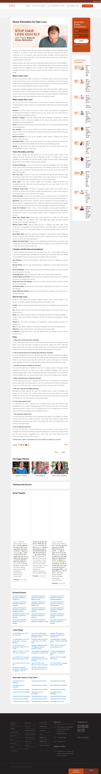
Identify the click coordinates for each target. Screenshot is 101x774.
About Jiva (28, 723)
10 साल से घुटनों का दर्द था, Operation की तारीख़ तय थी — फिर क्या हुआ (21, 647)
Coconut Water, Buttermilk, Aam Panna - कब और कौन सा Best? (57, 653)
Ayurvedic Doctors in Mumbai (59, 685)
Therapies (27, 726)
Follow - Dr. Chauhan (83, 737)
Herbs (26, 749)
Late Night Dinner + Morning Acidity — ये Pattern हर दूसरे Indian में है (59, 641)
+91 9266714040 (74, 1)
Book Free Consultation (76, 771)
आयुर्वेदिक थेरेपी (43, 741)
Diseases (27, 5)
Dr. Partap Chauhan (30, 734)
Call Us (91, 770)
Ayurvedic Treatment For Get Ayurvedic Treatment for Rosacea (58, 621)
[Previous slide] (13, 469)
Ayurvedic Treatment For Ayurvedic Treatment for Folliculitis (20, 603)
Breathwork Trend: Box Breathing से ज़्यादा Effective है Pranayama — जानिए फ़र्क (20, 669)
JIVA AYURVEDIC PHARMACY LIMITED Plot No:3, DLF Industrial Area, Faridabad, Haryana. (65, 730)
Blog (49, 5)
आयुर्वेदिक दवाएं (43, 737)
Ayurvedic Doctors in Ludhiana (21, 701)
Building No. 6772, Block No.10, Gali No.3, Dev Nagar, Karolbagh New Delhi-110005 (65, 753)
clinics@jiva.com (61, 741)
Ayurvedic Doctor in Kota (57, 701)
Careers (27, 745)
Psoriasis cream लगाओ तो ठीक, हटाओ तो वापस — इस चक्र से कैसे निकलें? (39, 641)
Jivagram (12, 728)
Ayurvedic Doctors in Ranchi (39, 698)
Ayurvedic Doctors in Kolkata (40, 689)
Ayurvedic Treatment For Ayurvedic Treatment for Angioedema (57, 609)
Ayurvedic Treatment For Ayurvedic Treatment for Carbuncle (38, 615)
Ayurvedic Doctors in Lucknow (21, 689)
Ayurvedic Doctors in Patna (58, 689)
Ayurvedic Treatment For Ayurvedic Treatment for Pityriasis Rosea (57, 603)
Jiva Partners (13, 750)
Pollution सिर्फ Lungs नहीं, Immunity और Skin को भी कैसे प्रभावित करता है (57, 635)
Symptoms (42, 730)
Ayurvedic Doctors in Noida (20, 698)
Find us (41, 734)
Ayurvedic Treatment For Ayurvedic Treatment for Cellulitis (57, 615)
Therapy (62, 5)
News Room (13, 736)
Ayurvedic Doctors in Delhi (58, 681)
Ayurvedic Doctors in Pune (39, 681)
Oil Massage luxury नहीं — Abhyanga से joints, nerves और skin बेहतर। (39, 659)
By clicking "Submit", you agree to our (80, 45)
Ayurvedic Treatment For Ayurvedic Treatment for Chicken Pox (20, 597)
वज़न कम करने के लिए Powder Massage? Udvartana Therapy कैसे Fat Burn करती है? (39, 635)
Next (64, 452)
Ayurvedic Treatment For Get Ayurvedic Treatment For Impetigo (21, 615)
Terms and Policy (29, 737)
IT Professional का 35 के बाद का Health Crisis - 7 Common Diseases (21, 641)
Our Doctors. (57, 439)
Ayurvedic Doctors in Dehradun (40, 701)
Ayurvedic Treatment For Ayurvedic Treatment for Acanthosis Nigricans (57, 597)
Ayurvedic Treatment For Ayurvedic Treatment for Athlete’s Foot (38, 603)
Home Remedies (71, 5)
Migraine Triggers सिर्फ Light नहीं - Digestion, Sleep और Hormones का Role (39, 647)
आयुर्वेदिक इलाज (43, 726)
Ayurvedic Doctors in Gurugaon (21, 696)
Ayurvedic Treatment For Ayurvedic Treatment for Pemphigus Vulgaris (20, 609)
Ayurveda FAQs (14, 732)
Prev (56, 452)
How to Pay (28, 741)
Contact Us (13, 743)
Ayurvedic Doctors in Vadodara (21, 692)
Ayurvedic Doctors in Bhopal (58, 698)
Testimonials (55, 5)
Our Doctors (36, 5)
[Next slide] (67, 469)
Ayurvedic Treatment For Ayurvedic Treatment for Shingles (20, 621)
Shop (77, 5)
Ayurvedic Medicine (30, 730)
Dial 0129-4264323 (41, 439)
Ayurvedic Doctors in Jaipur (39, 696)
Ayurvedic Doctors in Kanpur (58, 696)
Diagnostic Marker (44, 745)
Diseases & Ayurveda (13, 723)
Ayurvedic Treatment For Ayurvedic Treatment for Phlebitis (38, 609)
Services (43, 5)
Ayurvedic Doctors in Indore (39, 685)
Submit (81, 41)
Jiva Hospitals (43, 723)
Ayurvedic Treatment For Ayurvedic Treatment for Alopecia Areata (38, 597)
